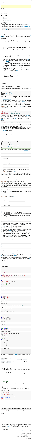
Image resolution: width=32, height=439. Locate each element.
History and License (25, 435)
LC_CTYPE (7, 29)
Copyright (24, 433)
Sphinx (29, 438)
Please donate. (29, 436)
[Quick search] (17, 0)
